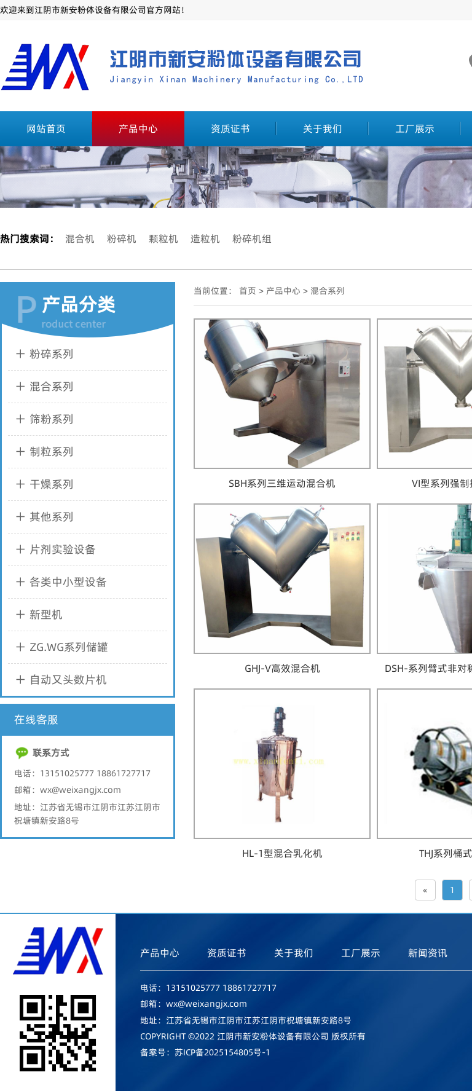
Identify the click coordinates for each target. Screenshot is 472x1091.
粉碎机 (121, 238)
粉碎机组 (252, 238)
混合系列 (327, 291)
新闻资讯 (427, 952)
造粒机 (205, 238)
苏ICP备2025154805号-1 (222, 1052)
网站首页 (46, 128)
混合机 (80, 238)
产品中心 (138, 128)
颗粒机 (163, 238)
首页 (247, 291)
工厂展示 (415, 128)
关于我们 (322, 128)
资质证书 (230, 128)
